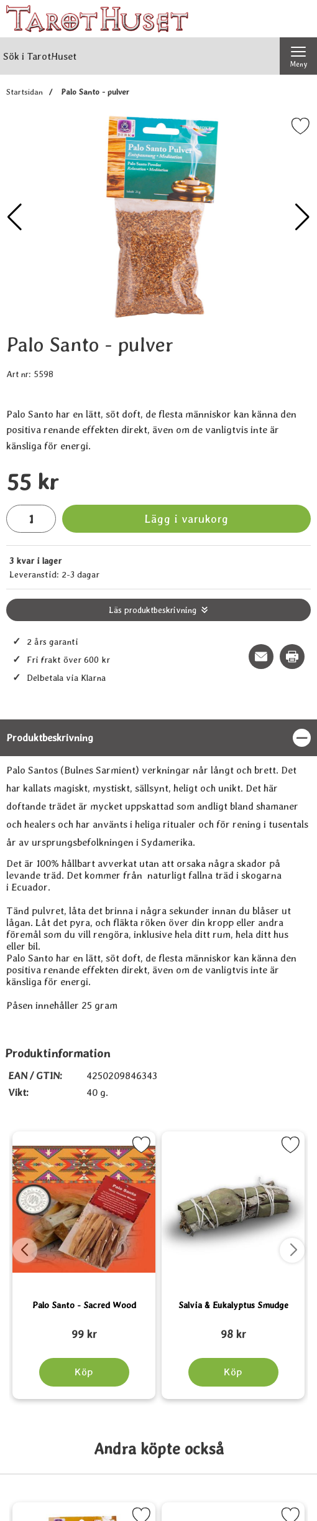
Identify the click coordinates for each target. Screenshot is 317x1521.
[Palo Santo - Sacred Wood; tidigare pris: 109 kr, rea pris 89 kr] (83, 1328)
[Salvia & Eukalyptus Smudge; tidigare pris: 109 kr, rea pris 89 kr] (233, 1328)
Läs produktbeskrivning (152, 610)
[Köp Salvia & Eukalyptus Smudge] (233, 1372)
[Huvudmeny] (298, 56)
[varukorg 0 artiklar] (298, 18)
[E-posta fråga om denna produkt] (261, 656)
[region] (158, 737)
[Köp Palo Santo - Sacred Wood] (84, 1372)
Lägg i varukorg (186, 518)
